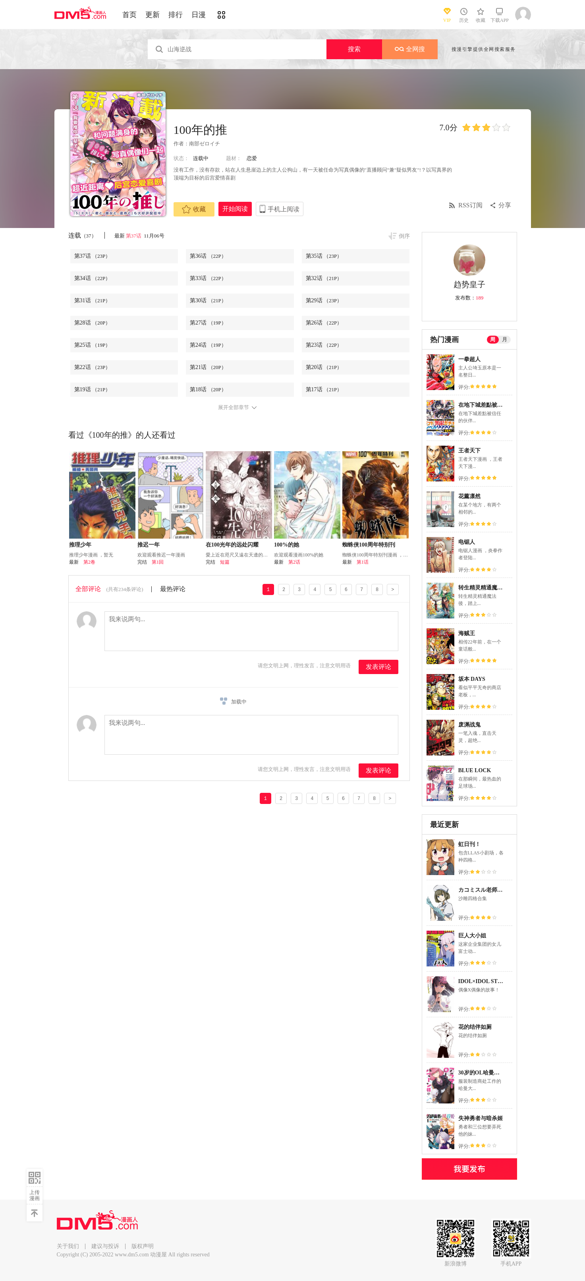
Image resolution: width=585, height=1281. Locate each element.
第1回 (158, 562)
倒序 (404, 236)
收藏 (194, 209)
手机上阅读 (283, 209)
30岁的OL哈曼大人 (481, 1073)
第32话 (324, 278)
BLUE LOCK (474, 770)
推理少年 (80, 545)
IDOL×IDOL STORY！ (486, 981)
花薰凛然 (469, 496)
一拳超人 (469, 359)
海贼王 (466, 633)
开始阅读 (235, 208)
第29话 (324, 300)
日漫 (198, 15)
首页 (129, 15)
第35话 (324, 256)
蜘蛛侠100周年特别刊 (368, 545)
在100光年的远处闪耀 (232, 545)
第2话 (294, 562)
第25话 (92, 345)
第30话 (208, 300)
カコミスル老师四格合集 (488, 890)
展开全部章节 (233, 407)
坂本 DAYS (471, 679)
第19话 (92, 389)
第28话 (92, 323)
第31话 (92, 300)
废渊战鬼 (469, 725)
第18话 (208, 389)
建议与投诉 (105, 1246)
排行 (175, 15)
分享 (504, 205)
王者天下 (469, 451)
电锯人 (466, 542)
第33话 (208, 278)
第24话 (208, 345)
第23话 (324, 345)
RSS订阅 (470, 205)
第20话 (324, 367)
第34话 (92, 278)
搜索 (354, 49)
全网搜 (410, 49)
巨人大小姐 (472, 936)
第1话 (363, 562)
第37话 (134, 236)
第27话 (208, 323)
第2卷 (89, 562)
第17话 (324, 389)
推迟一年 (148, 545)
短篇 (225, 562)
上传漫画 (34, 1195)
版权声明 (142, 1246)
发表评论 (378, 666)
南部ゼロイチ (204, 144)
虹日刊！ (469, 844)
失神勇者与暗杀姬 (480, 1118)
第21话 (208, 367)
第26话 (324, 323)
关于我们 (68, 1246)
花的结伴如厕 (475, 1027)
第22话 (92, 367)
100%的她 (286, 545)
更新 (152, 15)
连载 (82, 235)
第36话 (208, 256)
